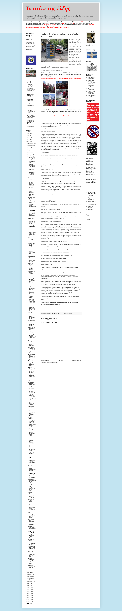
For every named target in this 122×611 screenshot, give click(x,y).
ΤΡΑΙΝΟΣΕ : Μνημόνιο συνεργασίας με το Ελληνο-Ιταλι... (32, 308)
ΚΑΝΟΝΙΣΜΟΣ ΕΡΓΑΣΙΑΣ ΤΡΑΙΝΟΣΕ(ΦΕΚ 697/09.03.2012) (91, 82)
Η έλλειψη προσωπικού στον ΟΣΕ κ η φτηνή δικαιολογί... (31, 190)
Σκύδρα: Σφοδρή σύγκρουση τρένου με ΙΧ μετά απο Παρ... (32, 554)
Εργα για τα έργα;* (30, 178)
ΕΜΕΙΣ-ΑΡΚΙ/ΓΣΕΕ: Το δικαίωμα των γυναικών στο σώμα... (31, 221)
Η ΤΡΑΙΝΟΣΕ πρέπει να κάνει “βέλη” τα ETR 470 (31, 390)
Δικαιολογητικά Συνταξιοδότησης (91, 86)
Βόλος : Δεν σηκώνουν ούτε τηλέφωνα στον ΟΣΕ (31, 441)
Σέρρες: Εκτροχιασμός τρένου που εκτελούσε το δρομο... (32, 233)
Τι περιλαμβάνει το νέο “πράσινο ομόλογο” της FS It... (31, 200)
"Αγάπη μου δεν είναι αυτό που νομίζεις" (30, 95)
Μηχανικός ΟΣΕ (91, 199)
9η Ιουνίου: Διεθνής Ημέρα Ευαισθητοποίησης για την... (31, 468)
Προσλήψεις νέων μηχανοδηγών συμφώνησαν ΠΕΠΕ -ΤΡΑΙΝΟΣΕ (32, 207)
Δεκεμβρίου (31, 143)
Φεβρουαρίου (31, 578)
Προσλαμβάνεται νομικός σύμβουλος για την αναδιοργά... (32, 427)
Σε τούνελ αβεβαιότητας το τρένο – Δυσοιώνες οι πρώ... (31, 173)
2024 (28, 137)
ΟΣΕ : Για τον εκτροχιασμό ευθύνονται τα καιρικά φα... (31, 227)
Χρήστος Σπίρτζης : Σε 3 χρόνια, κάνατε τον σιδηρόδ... (31, 370)
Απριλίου (30, 574)
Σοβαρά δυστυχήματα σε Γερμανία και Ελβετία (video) (31, 515)
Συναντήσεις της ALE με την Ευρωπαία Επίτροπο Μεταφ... (31, 323)
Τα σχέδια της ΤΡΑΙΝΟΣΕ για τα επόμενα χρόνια (31, 502)
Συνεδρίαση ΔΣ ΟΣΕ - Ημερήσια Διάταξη (31, 403)
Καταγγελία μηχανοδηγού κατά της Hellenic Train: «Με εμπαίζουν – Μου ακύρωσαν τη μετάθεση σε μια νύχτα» (31, 88)
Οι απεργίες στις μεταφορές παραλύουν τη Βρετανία (31, 475)
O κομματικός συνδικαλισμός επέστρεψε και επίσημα (30, 101)
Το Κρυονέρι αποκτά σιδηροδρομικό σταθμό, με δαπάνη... (31, 385)
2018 (28, 589)
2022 (28, 141)
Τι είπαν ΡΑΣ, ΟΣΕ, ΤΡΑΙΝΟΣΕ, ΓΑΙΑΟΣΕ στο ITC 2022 (31, 522)
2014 (28, 597)
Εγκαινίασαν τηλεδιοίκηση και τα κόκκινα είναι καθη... (32, 528)
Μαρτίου (30, 576)
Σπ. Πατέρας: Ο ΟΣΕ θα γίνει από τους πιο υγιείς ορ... (31, 548)
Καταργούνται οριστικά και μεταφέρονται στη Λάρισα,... (32, 287)
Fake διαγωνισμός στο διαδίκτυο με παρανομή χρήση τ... (31, 448)
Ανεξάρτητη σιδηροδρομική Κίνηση (91, 197)
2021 (28, 583)
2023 (28, 139)
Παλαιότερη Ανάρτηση (76, 360)
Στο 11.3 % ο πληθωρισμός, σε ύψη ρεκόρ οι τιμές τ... (31, 462)
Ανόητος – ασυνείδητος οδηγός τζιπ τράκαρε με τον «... (31, 413)
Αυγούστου (31, 152)
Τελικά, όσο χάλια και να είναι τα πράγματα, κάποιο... (31, 568)
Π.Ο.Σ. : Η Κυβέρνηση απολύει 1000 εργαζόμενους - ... (32, 397)
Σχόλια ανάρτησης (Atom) (52, 362)
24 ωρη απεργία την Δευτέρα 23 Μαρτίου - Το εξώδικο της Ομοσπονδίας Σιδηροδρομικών (30, 123)
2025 (28, 135)
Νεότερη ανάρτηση (45, 360)
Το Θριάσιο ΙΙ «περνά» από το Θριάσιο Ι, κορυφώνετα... (31, 350)
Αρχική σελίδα (60, 360)
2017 (28, 591)
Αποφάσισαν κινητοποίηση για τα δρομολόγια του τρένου (31, 508)
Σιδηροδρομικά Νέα (92, 201)
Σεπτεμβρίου (31, 149)
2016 (28, 593)
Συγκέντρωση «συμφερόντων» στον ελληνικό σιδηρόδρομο (32, 482)
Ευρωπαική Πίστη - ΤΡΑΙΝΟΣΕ (92, 96)
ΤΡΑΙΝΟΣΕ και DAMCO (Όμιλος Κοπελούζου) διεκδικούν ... (31, 183)
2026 (28, 133)
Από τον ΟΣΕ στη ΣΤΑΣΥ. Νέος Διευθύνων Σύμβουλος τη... (31, 534)
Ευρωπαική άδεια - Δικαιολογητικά (92, 78)
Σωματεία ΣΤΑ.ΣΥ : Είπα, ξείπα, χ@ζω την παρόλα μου (31, 420)
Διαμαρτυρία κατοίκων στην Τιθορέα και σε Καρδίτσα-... (31, 343)
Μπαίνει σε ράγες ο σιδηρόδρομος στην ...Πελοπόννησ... (31, 434)
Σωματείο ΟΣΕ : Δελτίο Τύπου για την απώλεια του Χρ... (31, 246)
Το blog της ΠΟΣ (91, 192)
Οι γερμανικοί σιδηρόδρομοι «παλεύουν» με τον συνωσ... (31, 488)
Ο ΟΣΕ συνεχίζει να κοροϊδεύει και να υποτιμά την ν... (31, 215)
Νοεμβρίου (30, 145)
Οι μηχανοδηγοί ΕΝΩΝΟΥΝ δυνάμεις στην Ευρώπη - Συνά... (32, 274)
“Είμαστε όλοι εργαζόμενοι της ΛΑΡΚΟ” (31, 408)
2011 (28, 603)
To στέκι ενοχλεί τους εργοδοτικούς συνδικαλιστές (31, 116)
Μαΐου (29, 572)
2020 (28, 585)
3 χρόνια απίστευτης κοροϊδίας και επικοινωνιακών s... (31, 561)
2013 (28, 599)
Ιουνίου (30, 156)
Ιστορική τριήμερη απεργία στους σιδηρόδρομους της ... (31, 315)
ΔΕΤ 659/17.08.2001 (91, 89)
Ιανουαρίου (31, 581)
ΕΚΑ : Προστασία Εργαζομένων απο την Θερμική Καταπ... (31, 294)
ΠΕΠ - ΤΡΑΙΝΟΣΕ (92, 193)
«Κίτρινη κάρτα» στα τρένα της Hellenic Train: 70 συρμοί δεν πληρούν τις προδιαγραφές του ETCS (31, 109)
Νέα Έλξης (90, 203)
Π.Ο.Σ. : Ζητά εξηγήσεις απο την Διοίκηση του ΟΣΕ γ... (31, 455)
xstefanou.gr (90, 209)
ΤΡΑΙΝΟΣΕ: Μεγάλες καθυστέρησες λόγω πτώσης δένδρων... (31, 266)
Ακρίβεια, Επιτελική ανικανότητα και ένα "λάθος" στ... (31, 495)
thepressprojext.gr (92, 204)
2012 (28, 601)
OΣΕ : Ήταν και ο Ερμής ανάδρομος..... (31, 239)
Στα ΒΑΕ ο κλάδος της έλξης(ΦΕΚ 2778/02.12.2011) (92, 92)
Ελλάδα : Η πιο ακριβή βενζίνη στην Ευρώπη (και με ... (31, 357)
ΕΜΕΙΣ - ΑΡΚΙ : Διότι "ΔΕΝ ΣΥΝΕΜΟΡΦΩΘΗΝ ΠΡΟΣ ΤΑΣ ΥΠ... (31, 302)
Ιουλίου (30, 154)
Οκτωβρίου (31, 147)
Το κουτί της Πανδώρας (90, 207)
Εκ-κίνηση (90, 211)
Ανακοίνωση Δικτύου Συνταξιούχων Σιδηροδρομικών (32, 336)
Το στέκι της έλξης (48, 8)
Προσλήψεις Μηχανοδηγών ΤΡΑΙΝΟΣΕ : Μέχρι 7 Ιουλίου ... (32, 167)
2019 (28, 587)
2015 (28, 595)
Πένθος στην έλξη (31, 195)
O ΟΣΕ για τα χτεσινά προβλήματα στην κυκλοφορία (31, 252)
